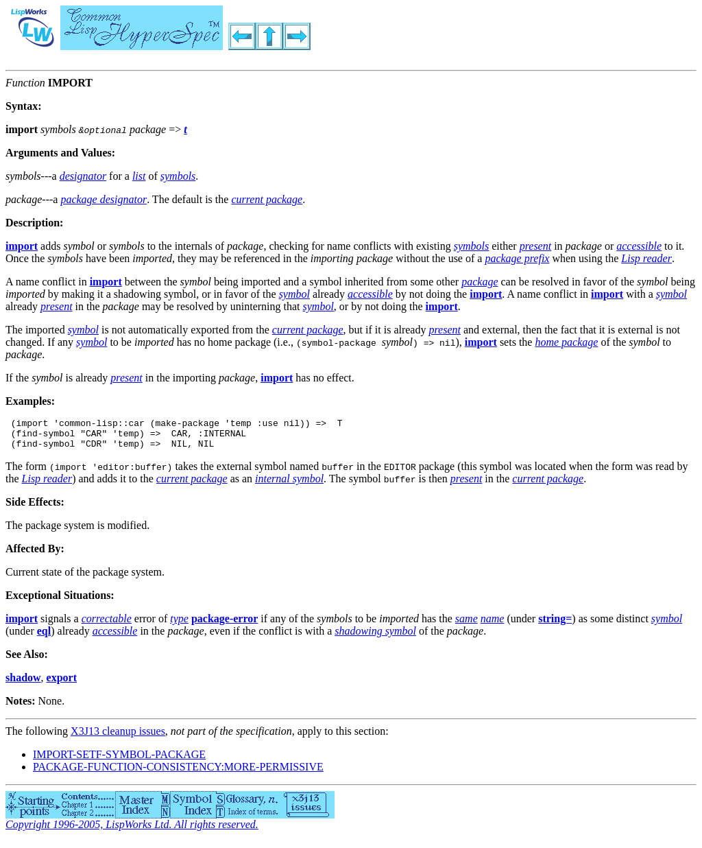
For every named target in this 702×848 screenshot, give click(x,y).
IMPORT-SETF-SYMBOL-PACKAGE (119, 760)
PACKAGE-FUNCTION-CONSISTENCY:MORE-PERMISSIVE (178, 773)
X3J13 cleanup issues (118, 737)
